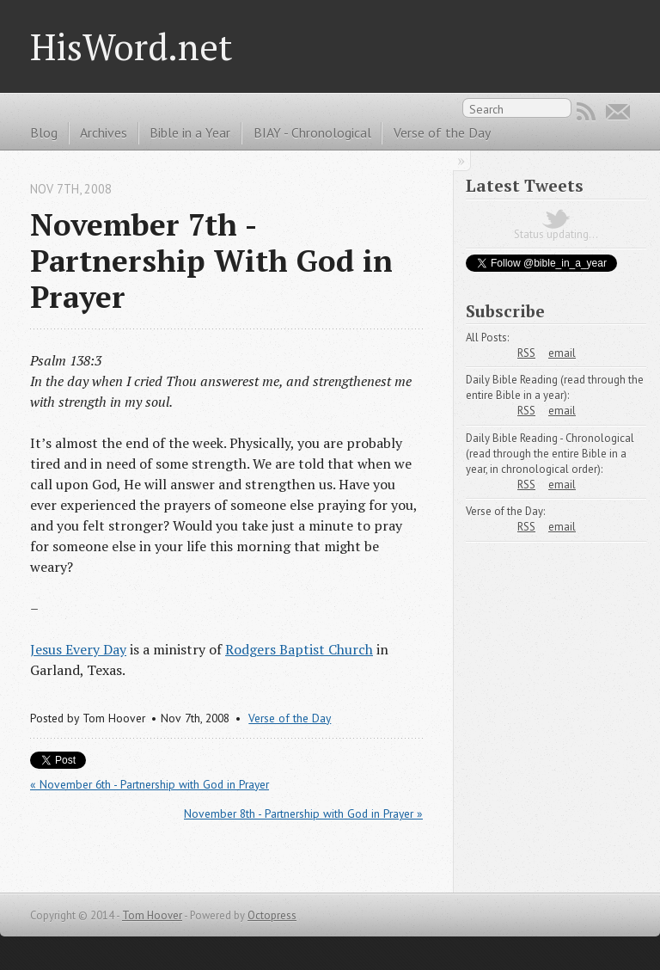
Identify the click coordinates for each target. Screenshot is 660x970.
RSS (586, 111)
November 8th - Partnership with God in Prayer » (303, 813)
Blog (44, 132)
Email (618, 111)
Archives (103, 132)
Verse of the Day (442, 132)
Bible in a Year (190, 132)
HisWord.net (131, 46)
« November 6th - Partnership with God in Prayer (149, 784)
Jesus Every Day (78, 649)
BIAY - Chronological (312, 132)
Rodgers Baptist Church (299, 649)
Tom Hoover (152, 915)
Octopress (272, 915)
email (562, 353)
